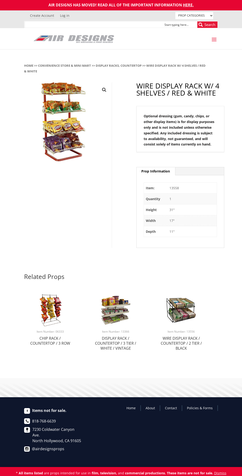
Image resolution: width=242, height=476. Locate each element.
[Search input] (179, 24)
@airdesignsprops (48, 448)
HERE (188, 5)
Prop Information (155, 171)
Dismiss (220, 473)
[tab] (155, 171)
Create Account (42, 15)
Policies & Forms (200, 408)
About (150, 408)
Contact (171, 408)
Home (28, 65)
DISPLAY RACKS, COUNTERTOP (119, 65)
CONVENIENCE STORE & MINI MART (64, 65)
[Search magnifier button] (207, 24)
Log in (64, 15)
